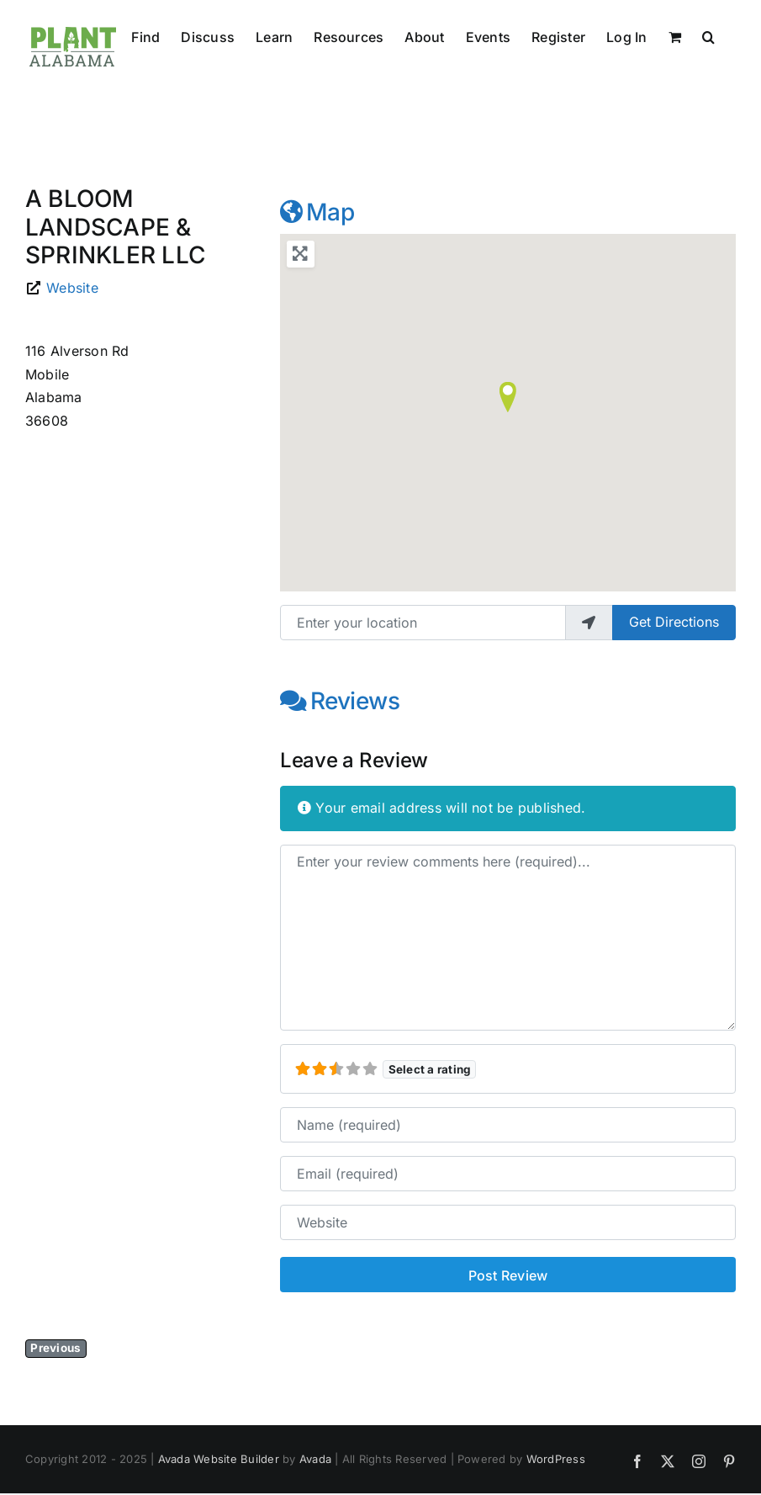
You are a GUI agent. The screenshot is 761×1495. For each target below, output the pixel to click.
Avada (315, 1459)
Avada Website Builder (218, 1459)
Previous (55, 1348)
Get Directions (674, 621)
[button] (708, 35)
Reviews (340, 701)
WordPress (555, 1459)
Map (317, 212)
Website (72, 287)
